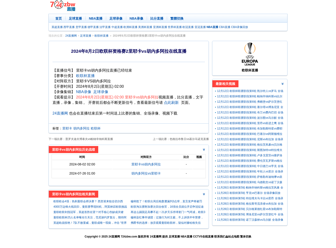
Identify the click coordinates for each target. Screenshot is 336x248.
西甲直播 (69, 27)
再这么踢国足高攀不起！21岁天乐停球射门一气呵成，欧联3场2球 (168, 212)
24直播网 (71, 35)
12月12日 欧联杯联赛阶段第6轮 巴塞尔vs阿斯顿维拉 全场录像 (249, 134)
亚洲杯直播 (160, 27)
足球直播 (75, 18)
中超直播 (117, 27)
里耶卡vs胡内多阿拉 (146, 164)
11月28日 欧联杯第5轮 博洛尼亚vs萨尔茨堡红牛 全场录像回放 (250, 215)
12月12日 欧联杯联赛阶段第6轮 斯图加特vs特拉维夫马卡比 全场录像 (249, 150)
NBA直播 (95, 18)
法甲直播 (105, 27)
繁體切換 (176, 18)
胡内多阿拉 (81, 128)
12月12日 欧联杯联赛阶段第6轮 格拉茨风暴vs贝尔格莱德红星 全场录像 (249, 145)
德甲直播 (93, 27)
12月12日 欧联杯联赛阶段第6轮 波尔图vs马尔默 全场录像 (250, 118)
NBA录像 (136, 18)
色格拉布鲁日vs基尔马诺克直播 (189, 139)
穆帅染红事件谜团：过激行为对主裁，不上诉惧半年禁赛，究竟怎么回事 (167, 218)
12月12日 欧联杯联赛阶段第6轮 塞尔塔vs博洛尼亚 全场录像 (250, 107)
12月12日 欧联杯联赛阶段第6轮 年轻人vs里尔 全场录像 (250, 172)
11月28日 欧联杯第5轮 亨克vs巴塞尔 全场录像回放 (248, 193)
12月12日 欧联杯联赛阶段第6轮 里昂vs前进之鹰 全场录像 (250, 124)
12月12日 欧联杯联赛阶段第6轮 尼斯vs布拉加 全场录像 (250, 140)
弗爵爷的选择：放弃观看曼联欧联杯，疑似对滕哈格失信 (166, 222)
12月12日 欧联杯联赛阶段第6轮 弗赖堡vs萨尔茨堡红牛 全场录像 (249, 102)
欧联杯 (96, 128)
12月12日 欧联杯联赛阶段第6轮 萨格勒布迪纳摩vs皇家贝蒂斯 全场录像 (249, 177)
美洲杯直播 (145, 27)
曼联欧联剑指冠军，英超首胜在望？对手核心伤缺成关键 (88, 212)
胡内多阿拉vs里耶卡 (146, 173)
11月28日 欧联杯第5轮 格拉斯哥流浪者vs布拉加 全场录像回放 (250, 204)
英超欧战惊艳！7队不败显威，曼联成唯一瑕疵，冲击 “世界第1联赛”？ (90, 223)
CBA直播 (224, 27)
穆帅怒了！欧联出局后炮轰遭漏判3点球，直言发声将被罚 (166, 201)
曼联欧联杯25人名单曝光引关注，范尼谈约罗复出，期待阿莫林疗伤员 (89, 218)
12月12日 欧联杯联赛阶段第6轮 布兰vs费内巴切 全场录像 (250, 113)
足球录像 (115, 18)
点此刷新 (171, 103)
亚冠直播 (200, 27)
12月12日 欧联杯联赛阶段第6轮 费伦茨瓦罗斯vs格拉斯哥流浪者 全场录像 (249, 161)
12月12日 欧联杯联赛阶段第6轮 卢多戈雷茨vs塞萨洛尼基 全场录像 (249, 156)
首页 (58, 18)
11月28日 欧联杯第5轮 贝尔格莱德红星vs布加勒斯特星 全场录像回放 (249, 209)
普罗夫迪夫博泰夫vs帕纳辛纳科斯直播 (89, 139)
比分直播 (156, 18)
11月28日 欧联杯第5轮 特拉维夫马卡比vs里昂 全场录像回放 (250, 199)
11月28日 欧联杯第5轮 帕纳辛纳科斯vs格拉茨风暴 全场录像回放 (250, 188)
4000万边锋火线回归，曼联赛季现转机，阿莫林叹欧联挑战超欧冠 (90, 207)
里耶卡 (67, 128)
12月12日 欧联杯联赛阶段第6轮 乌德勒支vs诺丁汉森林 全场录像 (249, 183)
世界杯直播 (175, 27)
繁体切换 (245, 236)
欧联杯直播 (101, 35)
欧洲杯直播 (130, 27)
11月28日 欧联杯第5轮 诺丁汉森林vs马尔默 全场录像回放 (250, 220)
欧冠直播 (188, 27)
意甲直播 (81, 27)
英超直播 (57, 27)
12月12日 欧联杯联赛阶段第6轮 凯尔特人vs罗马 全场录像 (250, 91)
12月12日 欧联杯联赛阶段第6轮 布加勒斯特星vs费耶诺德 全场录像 (249, 129)
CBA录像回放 (239, 27)
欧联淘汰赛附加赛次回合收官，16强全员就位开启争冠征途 (167, 206)
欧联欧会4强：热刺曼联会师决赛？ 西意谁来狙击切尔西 (88, 201)
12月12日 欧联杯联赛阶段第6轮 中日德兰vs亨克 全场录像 (250, 166)
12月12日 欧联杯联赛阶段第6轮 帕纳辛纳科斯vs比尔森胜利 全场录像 (249, 97)
